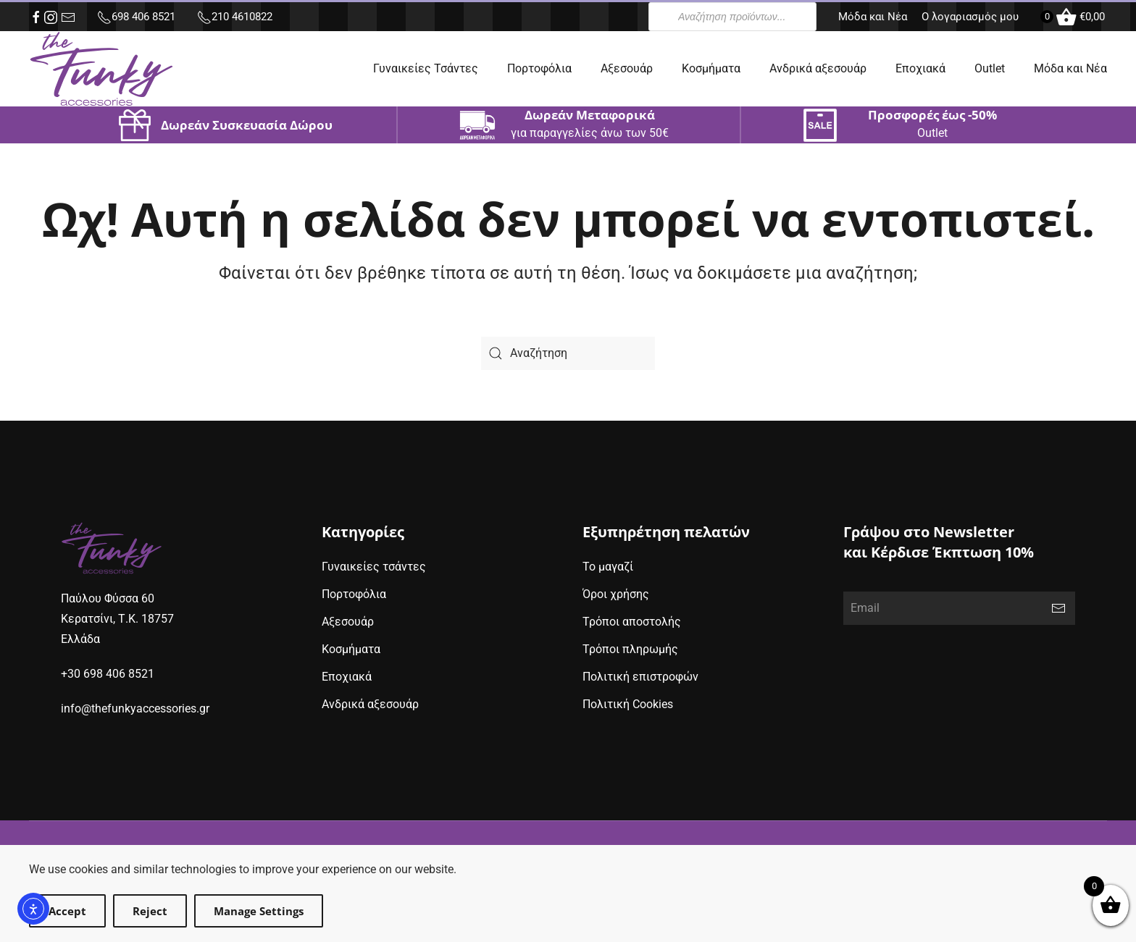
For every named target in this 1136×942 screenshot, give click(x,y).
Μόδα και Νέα (872, 16)
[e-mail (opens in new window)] (68, 17)
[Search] (568, 353)
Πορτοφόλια (539, 68)
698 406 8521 (136, 16)
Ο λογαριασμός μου (970, 16)
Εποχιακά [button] (920, 68)
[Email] (959, 608)
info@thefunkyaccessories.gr (135, 708)
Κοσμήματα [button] (711, 68)
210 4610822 (234, 16)
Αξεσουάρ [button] (627, 68)
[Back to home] (101, 68)
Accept (67, 911)
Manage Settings (259, 911)
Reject (150, 911)
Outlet (989, 68)
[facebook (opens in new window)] (36, 17)
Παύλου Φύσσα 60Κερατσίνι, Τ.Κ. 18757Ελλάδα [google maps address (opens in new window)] (117, 619)
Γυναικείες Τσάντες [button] (425, 68)
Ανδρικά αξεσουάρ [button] (817, 68)
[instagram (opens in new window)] (50, 17)
